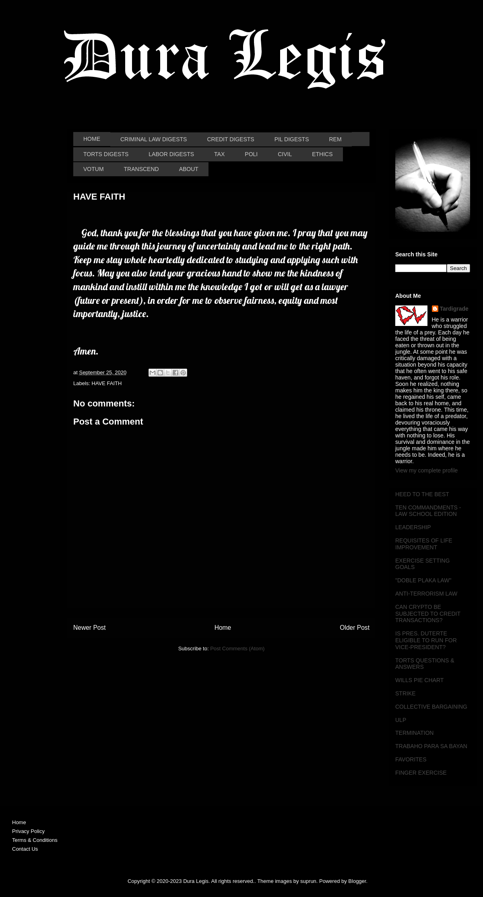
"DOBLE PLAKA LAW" (423, 580)
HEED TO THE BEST (422, 494)
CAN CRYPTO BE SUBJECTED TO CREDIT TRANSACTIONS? (427, 614)
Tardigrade (454, 308)
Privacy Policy (28, 831)
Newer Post (89, 627)
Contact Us (25, 849)
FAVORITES (411, 759)
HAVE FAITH (107, 383)
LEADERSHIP (413, 527)
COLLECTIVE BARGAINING (431, 706)
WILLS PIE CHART (419, 680)
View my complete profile (426, 470)
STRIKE (405, 693)
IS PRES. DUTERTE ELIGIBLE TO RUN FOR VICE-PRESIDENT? (426, 640)
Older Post (354, 627)
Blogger (357, 881)
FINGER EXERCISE (421, 772)
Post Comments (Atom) (237, 648)
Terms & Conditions (35, 840)
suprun (308, 881)
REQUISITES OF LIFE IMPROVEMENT (423, 544)
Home (223, 627)
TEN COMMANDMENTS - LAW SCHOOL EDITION (428, 511)
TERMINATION (414, 733)
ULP (400, 720)
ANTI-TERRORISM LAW (426, 593)
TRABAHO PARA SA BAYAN (431, 746)
